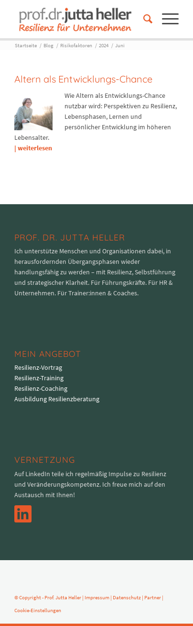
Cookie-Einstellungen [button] (37, 610)
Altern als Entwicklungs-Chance (83, 79)
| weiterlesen (33, 148)
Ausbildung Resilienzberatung (56, 399)
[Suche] (143, 19)
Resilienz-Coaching (40, 388)
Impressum (97, 597)
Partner (152, 597)
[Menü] (165, 19)
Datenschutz (127, 597)
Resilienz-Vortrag (38, 367)
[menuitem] (143, 19)
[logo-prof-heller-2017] (80, 19)
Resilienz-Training (39, 378)
